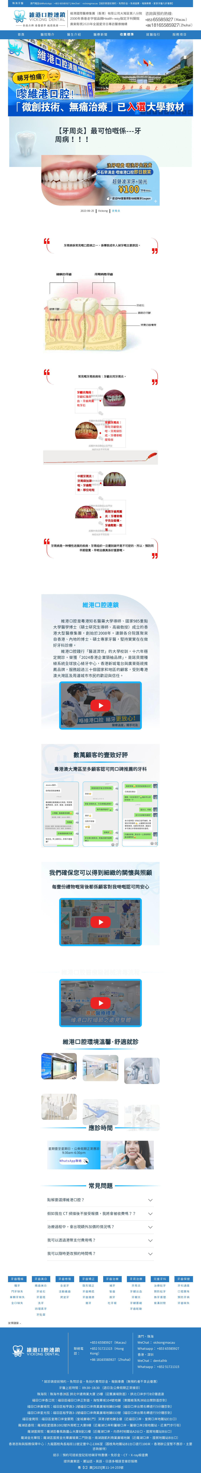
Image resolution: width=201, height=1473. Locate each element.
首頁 (21, 35)
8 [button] (178, 112)
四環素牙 (41, 1309)
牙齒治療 (112, 1279)
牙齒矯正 (88, 1279)
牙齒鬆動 (136, 1309)
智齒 (112, 1291)
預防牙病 (184, 1297)
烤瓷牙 (64, 1297)
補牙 (112, 1285)
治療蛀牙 (160, 1285)
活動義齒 (65, 1291)
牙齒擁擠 (89, 1297)
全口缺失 (17, 1303)
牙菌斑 (41, 1297)
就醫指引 (153, 35)
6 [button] (166, 112)
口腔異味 (184, 1291)
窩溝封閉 (160, 1303)
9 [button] (184, 112)
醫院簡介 (47, 35)
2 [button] (143, 112)
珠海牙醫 (18, 3)
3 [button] (149, 112)
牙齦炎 (136, 1297)
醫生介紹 (74, 35)
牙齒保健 (183, 1279)
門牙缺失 (17, 1291)
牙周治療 (136, 1279)
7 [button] (172, 112)
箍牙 (89, 1303)
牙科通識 (184, 1285)
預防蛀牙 (160, 1291)
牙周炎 (116, 211)
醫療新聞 (100, 35)
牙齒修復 (64, 1279)
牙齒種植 (17, 1279)
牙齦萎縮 (136, 1303)
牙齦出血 (136, 1291)
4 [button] (154, 112)
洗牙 (41, 1303)
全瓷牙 (64, 1285)
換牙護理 (160, 1297)
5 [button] (160, 112)
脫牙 (112, 1297)
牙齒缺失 (184, 1303)
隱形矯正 (89, 1285)
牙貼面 (41, 1314)
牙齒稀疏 (89, 1291)
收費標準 (127, 35)
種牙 (17, 1285)
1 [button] (137, 112)
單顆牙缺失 (17, 1297)
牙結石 (41, 1291)
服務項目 (179, 35)
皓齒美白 (41, 1285)
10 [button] (190, 112)
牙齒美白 (41, 1279)
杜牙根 (112, 1303)
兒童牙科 (160, 1279)
